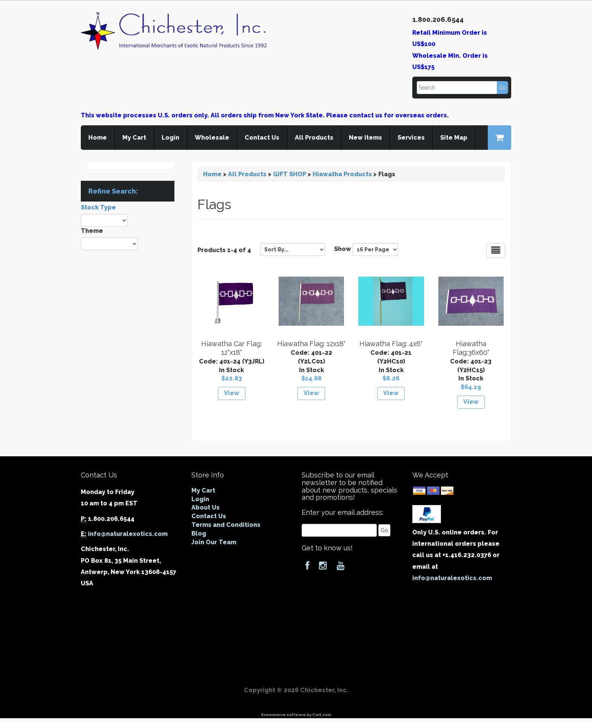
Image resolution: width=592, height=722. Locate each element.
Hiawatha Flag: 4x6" (390, 344)
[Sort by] (292, 249)
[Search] (462, 87)
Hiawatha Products (342, 174)
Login (170, 137)
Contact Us (262, 137)
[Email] (339, 530)
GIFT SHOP (289, 174)
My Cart (134, 137)
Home (97, 137)
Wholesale (212, 137)
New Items (365, 137)
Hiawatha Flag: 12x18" (311, 344)
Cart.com (321, 715)
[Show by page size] (375, 249)
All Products (314, 137)
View (231, 393)
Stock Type (98, 207)
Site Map (453, 137)
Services (411, 137)
